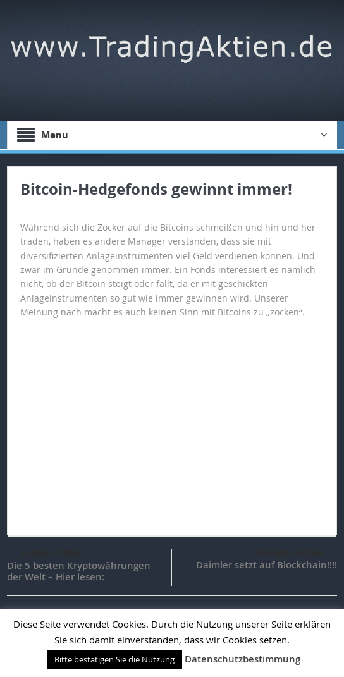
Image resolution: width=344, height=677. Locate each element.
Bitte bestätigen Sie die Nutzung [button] (114, 659)
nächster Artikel (295, 552)
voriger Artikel (45, 553)
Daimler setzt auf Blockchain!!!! (266, 564)
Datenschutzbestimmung (242, 659)
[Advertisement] (172, 420)
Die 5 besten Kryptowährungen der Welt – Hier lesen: (78, 571)
